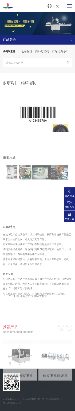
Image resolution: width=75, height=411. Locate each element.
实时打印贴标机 (24, 295)
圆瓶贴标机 (28, 51)
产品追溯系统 (63, 51)
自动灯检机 (45, 51)
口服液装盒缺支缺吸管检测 (31, 303)
